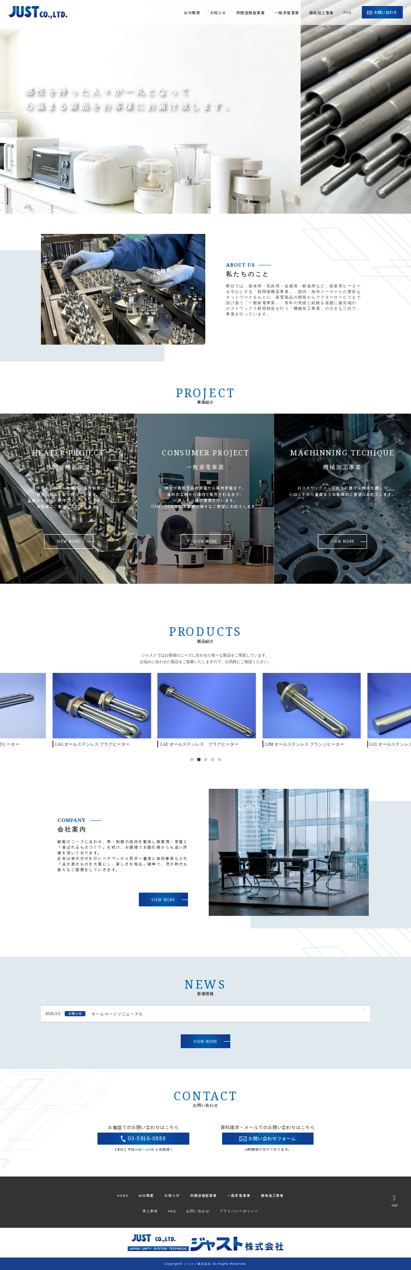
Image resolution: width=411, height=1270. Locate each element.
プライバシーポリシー (239, 1211)
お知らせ (218, 12)
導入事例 (150, 1211)
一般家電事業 (287, 12)
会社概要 (192, 12)
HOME (123, 1195)
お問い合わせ (198, 1211)
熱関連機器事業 (250, 12)
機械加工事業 (321, 12)
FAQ (347, 12)
